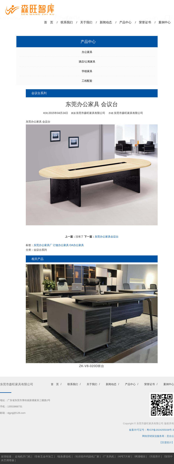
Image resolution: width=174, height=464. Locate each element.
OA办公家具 (76, 245)
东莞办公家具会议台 (106, 236)
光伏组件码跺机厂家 (87, 456)
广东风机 (109, 456)
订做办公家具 (61, 245)
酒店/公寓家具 (87, 61)
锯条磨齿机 (64, 456)
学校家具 (87, 71)
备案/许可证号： (137, 429)
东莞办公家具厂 (43, 245)
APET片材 (124, 456)
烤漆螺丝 (140, 456)
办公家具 (87, 51)
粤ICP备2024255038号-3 (160, 429)
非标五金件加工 (44, 456)
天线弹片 (155, 456)
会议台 (46, 121)
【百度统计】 (166, 442)
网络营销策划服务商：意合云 (158, 436)
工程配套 (87, 80)
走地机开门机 (23, 456)
